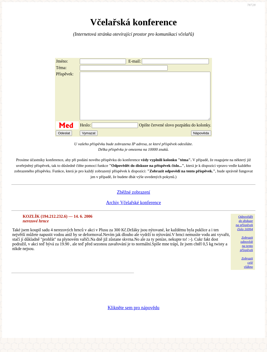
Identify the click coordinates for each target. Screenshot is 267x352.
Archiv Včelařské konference (133, 212)
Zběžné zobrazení (133, 201)
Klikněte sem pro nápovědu (133, 317)
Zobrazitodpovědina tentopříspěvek (246, 253)
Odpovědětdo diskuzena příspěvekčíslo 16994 (244, 232)
